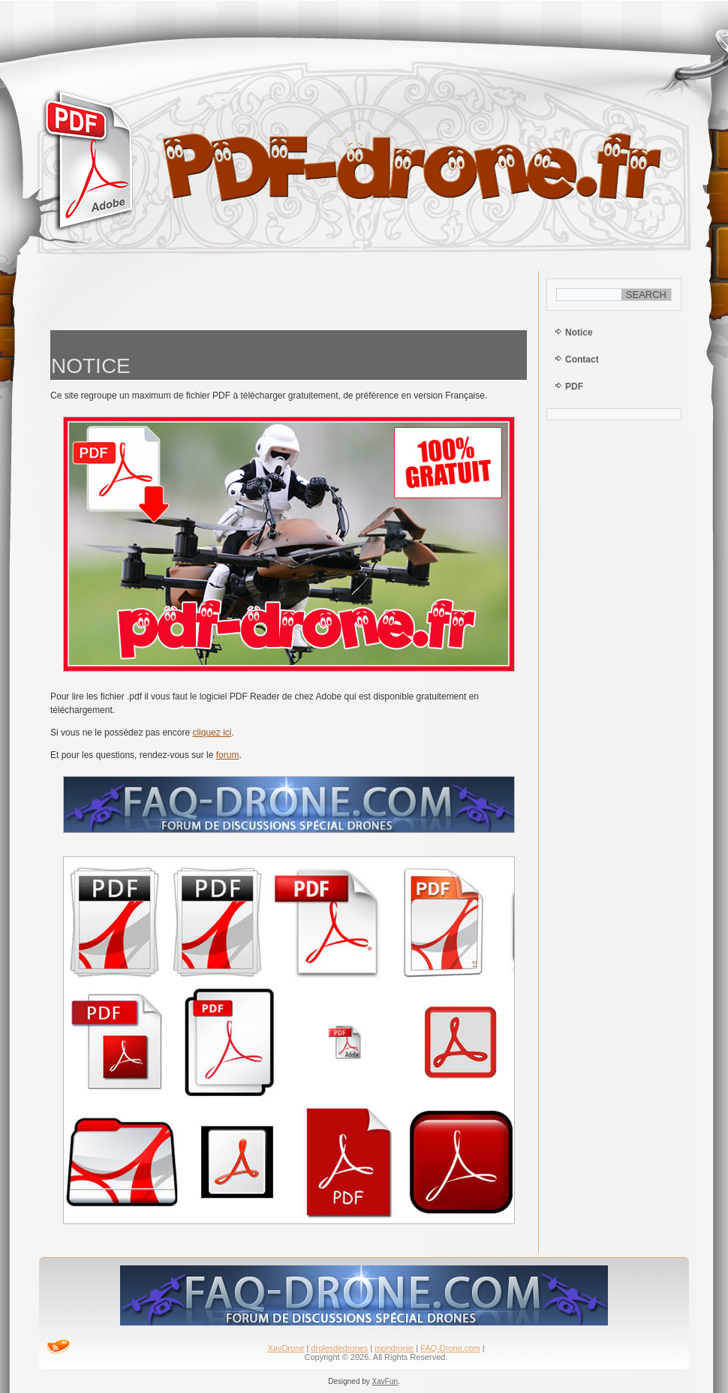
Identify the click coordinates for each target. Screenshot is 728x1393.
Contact (582, 359)
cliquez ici (211, 732)
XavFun (385, 1381)
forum (227, 755)
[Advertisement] (289, 296)
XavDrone (285, 1347)
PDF (574, 386)
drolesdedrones (339, 1347)
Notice (579, 332)
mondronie (394, 1347)
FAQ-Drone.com (450, 1347)
